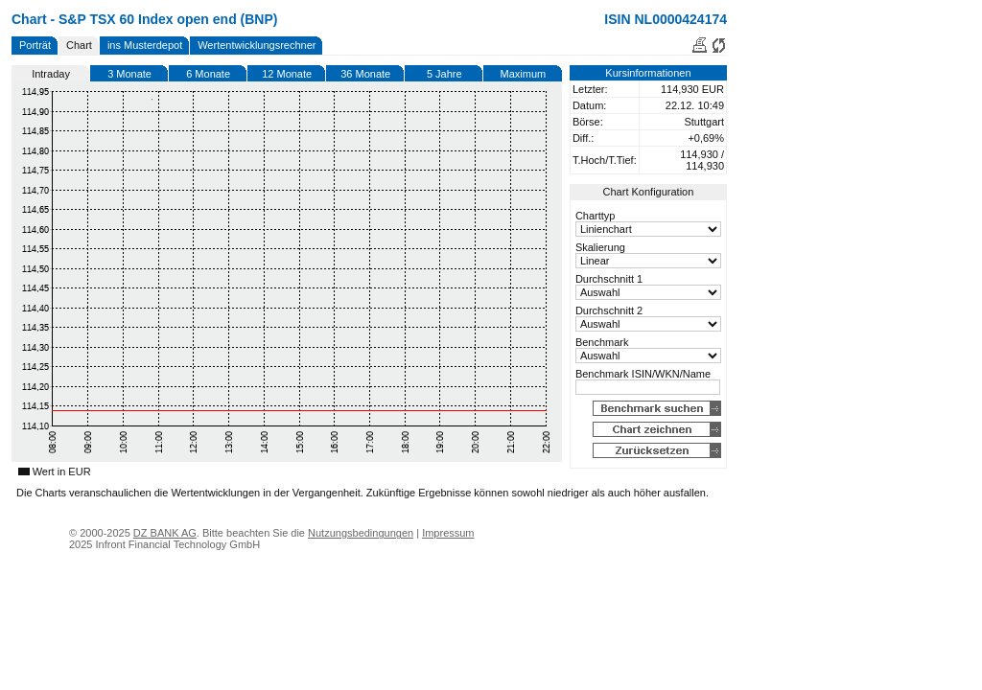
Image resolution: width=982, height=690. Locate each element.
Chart (79, 45)
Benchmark (602, 342)
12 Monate (287, 74)
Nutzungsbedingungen (360, 533)
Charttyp (595, 215)
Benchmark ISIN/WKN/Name (643, 374)
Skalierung (600, 247)
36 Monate (365, 74)
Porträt (35, 45)
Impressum (448, 533)
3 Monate (129, 74)
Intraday (51, 74)
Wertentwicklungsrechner (257, 45)
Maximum (524, 74)
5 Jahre (444, 74)
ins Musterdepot (144, 45)
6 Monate (208, 74)
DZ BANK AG (165, 533)
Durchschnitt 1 (609, 279)
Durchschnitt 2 (609, 310)
